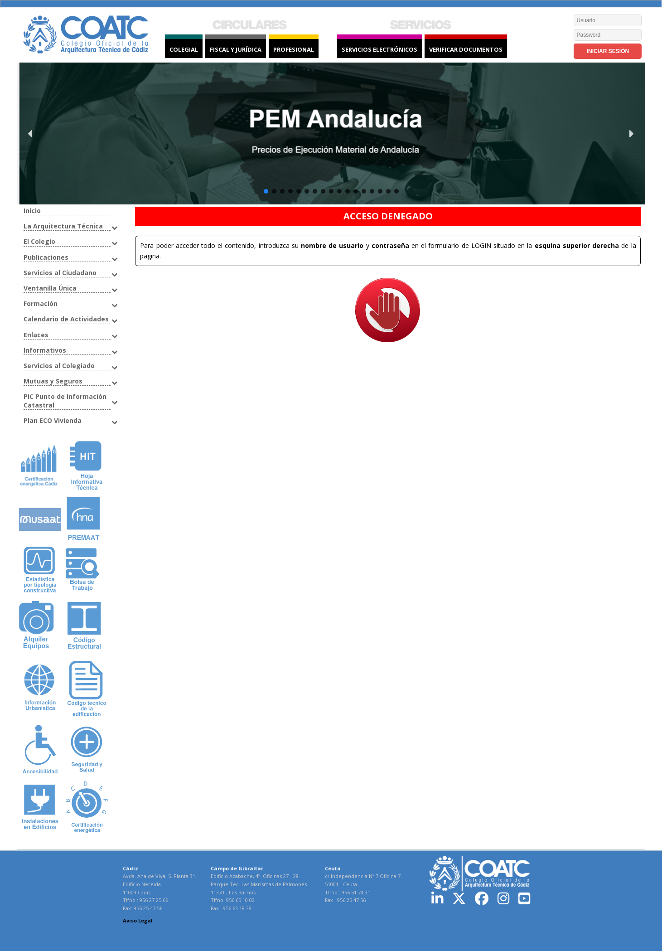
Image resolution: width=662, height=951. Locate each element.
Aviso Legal (138, 920)
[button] (331, 133)
